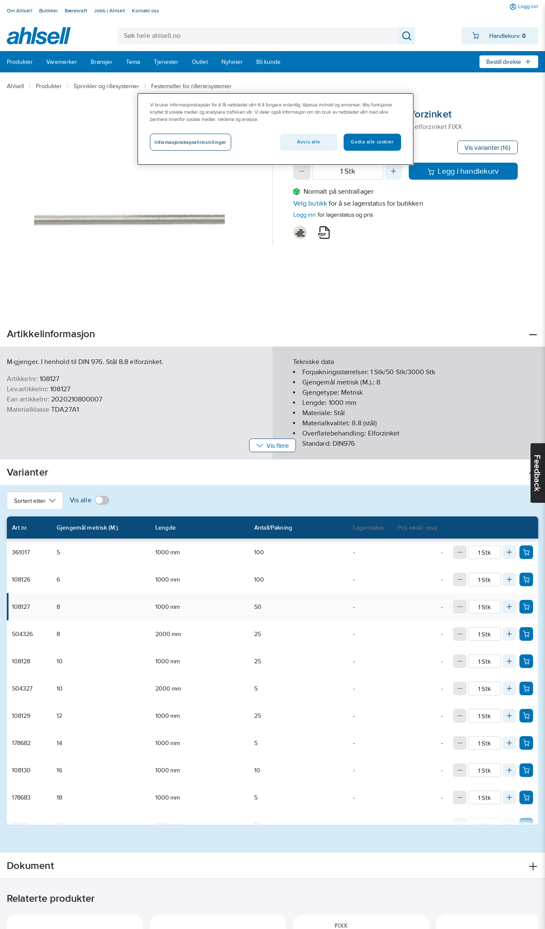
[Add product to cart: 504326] (526, 634)
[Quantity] (347, 171)
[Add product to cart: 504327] (526, 688)
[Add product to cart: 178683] (526, 797)
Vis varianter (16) (488, 147)
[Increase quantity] (393, 171)
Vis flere (272, 445)
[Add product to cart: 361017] (526, 552)
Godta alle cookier (372, 141)
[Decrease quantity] (301, 171)
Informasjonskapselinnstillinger (191, 142)
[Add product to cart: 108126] (526, 579)
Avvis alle (308, 141)
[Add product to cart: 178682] (526, 743)
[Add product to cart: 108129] (526, 716)
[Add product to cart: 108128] (526, 661)
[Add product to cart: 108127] (526, 607)
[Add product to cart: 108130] (526, 770)
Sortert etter (35, 500)
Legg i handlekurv (463, 171)
